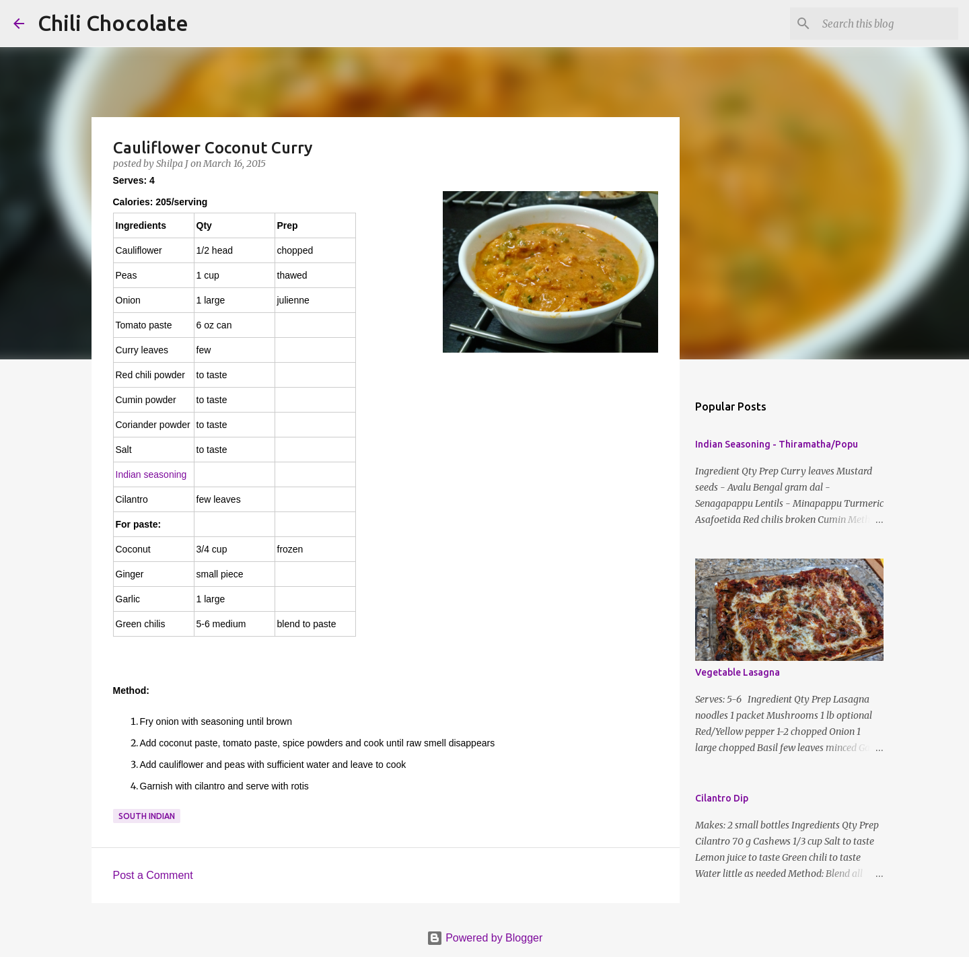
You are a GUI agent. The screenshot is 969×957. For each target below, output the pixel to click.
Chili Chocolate (113, 23)
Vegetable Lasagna (737, 672)
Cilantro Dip (721, 798)
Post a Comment (153, 875)
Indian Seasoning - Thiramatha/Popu (776, 444)
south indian (146, 816)
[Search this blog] (887, 23)
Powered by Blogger (485, 938)
